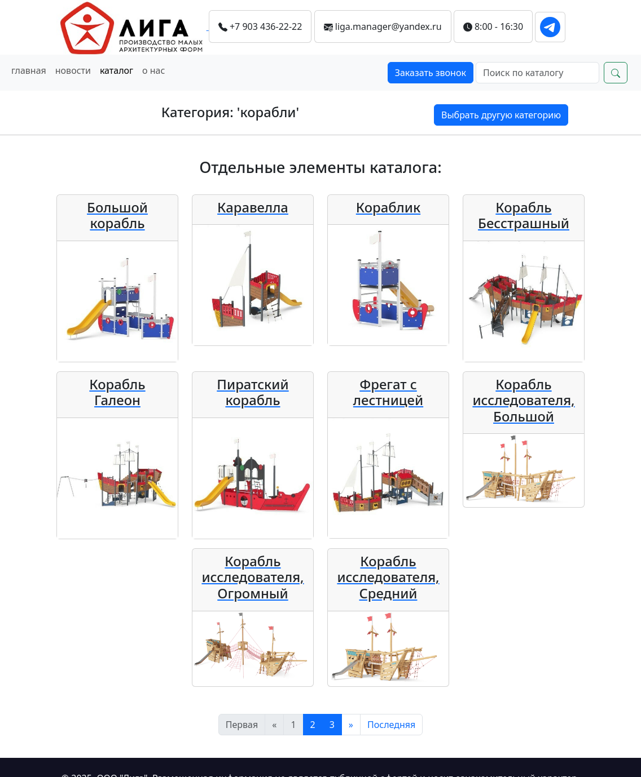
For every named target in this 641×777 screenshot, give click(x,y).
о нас (153, 70)
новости (73, 70)
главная (28, 70)
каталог (116, 70)
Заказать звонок (430, 72)
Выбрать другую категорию (501, 115)
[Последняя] (391, 724)
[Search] (537, 72)
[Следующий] (351, 724)
